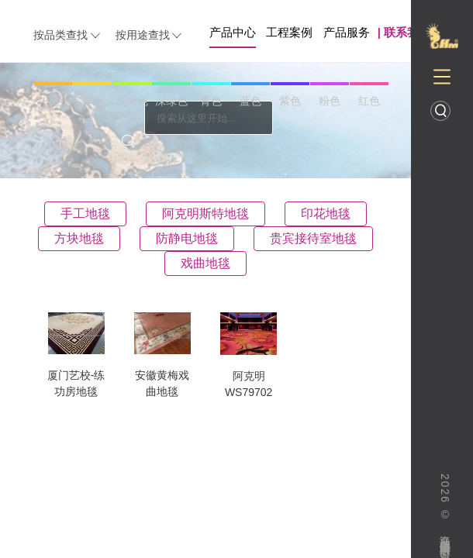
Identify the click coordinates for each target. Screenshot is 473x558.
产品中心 (232, 32)
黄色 (92, 101)
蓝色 (250, 101)
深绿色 (171, 101)
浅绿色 (132, 101)
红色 (369, 101)
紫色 (290, 101)
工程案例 (289, 32)
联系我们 (407, 32)
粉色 (329, 101)
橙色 (53, 101)
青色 (211, 101)
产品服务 (346, 32)
